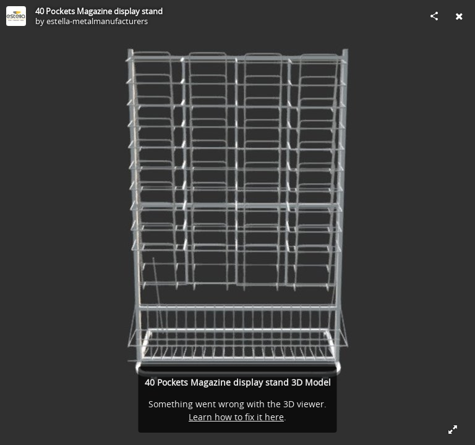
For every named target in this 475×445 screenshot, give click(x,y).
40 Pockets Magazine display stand (99, 11)
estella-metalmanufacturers (97, 21)
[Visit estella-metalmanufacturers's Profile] (16, 16)
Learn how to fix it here (236, 417)
